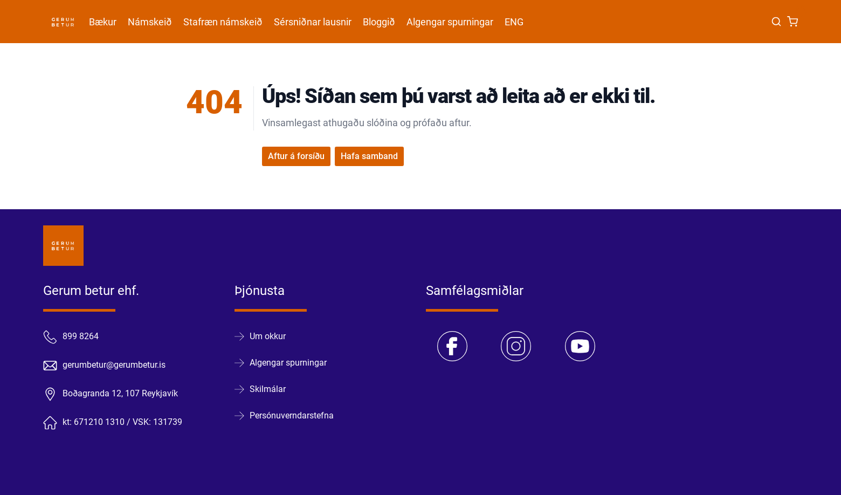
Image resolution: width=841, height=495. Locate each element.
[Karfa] (792, 21)
